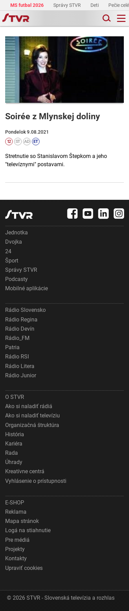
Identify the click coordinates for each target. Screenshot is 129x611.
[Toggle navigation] (121, 18)
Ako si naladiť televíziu (32, 415)
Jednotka (16, 232)
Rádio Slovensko (25, 310)
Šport (11, 260)
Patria (12, 347)
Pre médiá (17, 540)
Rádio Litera (19, 366)
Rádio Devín (19, 329)
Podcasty (16, 279)
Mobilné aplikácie (26, 288)
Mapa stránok (22, 521)
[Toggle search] (106, 18)
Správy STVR (67, 5)
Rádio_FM (17, 338)
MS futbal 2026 (27, 5)
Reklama (15, 512)
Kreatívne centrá (24, 471)
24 (8, 251)
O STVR (14, 397)
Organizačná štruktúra (32, 425)
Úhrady (13, 462)
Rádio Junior (20, 375)
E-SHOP (14, 502)
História (14, 434)
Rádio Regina (21, 319)
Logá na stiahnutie (28, 530)
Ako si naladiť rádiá (28, 406)
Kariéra (13, 443)
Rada (11, 453)
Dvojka (13, 242)
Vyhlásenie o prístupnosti (35, 481)
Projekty (15, 549)
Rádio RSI (17, 356)
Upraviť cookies (24, 568)
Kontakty (16, 558)
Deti (95, 5)
